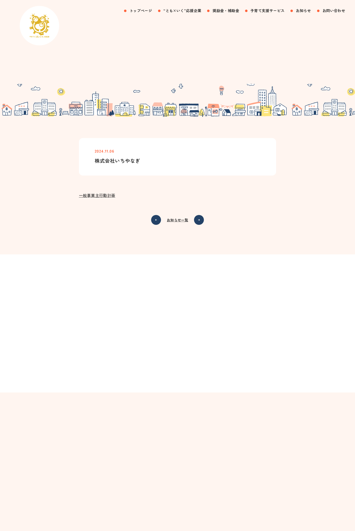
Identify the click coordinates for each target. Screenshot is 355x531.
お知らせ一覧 (177, 221)
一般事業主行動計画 (97, 196)
